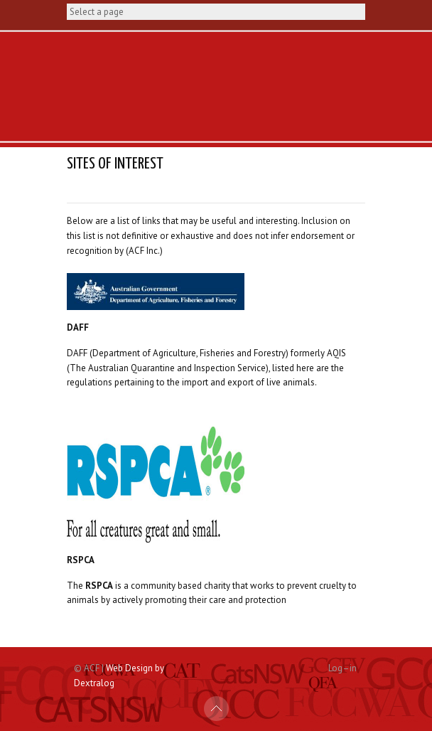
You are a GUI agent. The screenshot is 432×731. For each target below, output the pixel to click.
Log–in (342, 668)
